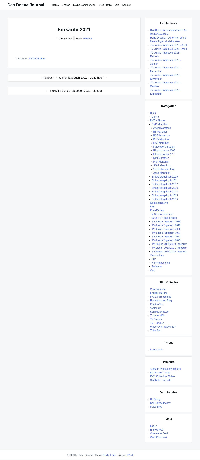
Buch (153, 113)
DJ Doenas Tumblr (160, 372)
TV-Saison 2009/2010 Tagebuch (169, 244)
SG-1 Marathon (161, 165)
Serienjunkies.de (159, 311)
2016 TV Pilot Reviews (164, 218)
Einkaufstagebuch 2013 (165, 188)
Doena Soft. (156, 349)
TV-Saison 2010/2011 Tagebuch (169, 247)
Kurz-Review (157, 210)
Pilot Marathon (161, 161)
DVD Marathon (160, 124)
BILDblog (155, 399)
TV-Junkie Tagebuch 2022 (166, 236)
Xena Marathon (161, 173)
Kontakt (126, 5)
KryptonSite (156, 304)
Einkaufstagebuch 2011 (165, 180)
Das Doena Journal (26, 4)
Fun (154, 259)
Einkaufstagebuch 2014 (165, 191)
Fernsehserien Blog (161, 300)
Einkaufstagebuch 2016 (165, 199)
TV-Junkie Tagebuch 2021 (166, 232)
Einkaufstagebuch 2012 (165, 184)
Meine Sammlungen (84, 5)
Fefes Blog (156, 406)
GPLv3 (130, 455)
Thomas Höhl (157, 315)
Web (152, 270)
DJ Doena (87, 38)
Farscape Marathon (164, 146)
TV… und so (157, 323)
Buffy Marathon (161, 139)
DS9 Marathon (161, 143)
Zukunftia (155, 330)
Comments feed (159, 433)
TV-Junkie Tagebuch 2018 (166, 221)
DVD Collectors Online (162, 376)
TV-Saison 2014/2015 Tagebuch (169, 251)
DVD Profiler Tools (109, 5)
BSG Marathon (161, 135)
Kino (152, 206)
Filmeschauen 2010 (164, 154)
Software (157, 266)
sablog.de (155, 308)
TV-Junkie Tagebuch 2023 (166, 240)
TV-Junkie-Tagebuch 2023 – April (168, 45)
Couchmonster (158, 289)
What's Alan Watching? (163, 326)
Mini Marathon (161, 158)
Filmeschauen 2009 (164, 150)
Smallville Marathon (164, 169)
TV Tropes (156, 319)
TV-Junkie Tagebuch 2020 (166, 229)
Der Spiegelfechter (160, 403)
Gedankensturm (159, 203)
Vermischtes (157, 255)
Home (55, 5)
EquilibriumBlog (159, 293)
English (66, 5)
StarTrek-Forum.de (160, 380)
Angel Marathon (162, 128)
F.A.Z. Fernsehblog (160, 296)
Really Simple (109, 455)
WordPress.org (158, 437)
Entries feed (156, 429)
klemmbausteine (161, 262)
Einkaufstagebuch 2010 (165, 176)
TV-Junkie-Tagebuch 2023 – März (169, 49)
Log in (153, 426)
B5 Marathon (160, 131)
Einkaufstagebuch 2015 (165, 195)
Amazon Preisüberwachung (165, 369)
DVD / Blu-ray (37, 58)
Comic (155, 116)
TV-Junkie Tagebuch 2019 (166, 225)
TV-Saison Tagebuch (161, 214)
